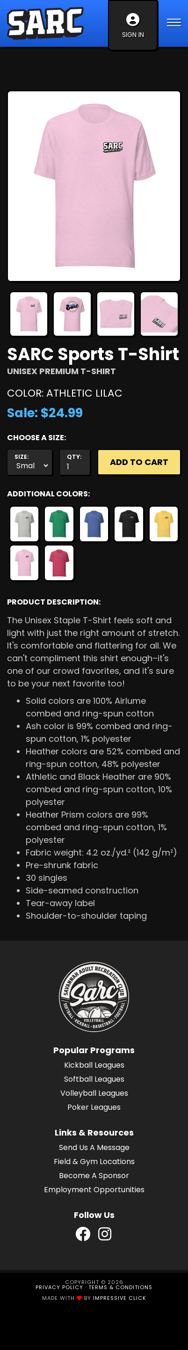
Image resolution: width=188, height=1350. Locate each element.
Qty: (74, 457)
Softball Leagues (94, 1079)
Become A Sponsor (94, 1175)
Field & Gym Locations (94, 1161)
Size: (21, 457)
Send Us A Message (94, 1147)
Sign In (133, 26)
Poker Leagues (94, 1107)
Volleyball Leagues (94, 1093)
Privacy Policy (59, 1287)
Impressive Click (119, 1298)
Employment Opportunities (94, 1189)
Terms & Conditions (120, 1287)
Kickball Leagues (94, 1065)
